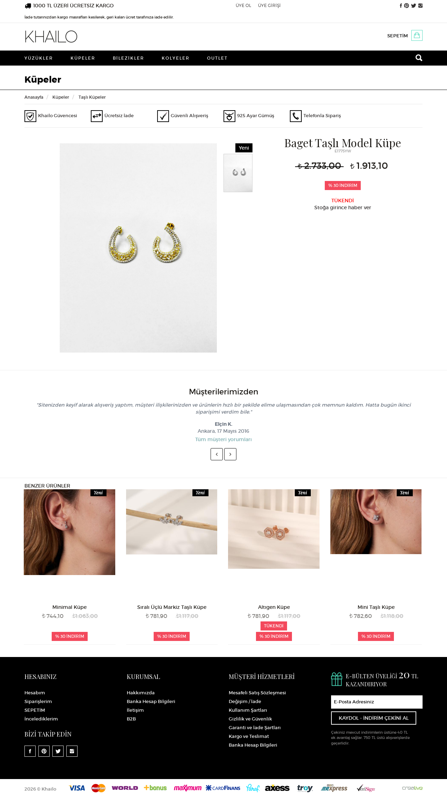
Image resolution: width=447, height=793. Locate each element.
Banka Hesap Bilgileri (151, 701)
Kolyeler (176, 58)
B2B (131, 719)
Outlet (217, 58)
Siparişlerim (38, 701)
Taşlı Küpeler (92, 97)
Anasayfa (33, 97)
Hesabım (34, 693)
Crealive (412, 788)
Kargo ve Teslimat (249, 736)
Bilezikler (128, 58)
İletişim (135, 710)
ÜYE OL (243, 5)
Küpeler (83, 58)
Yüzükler (38, 58)
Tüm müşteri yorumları (223, 439)
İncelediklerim (41, 719)
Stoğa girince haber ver (342, 207)
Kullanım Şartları (248, 710)
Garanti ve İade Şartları (255, 728)
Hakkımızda (141, 693)
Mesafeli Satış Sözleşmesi (257, 693)
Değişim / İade (245, 701)
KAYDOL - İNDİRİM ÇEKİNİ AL (374, 718)
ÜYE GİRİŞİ (269, 5)
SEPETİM (397, 36)
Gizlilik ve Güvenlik (250, 719)
